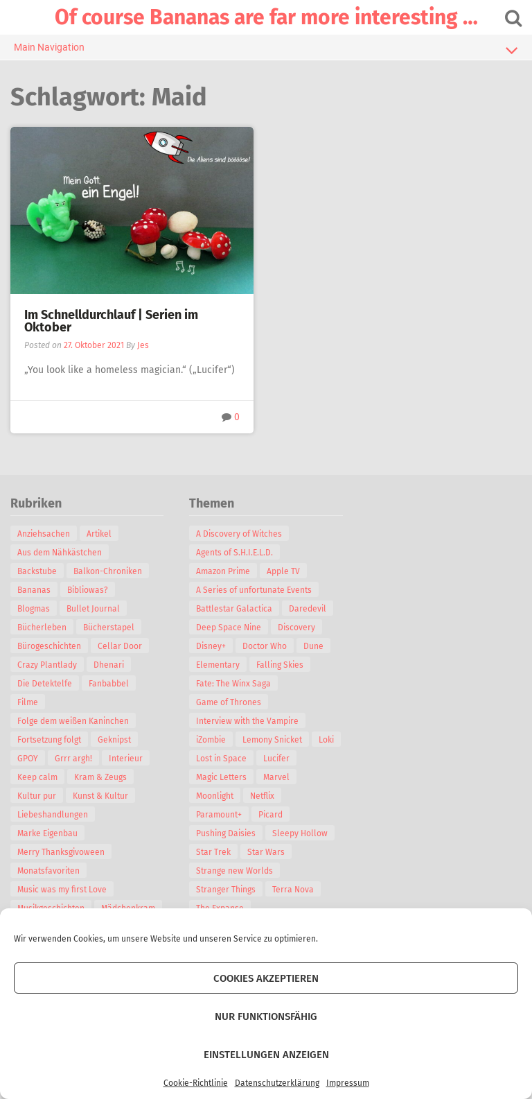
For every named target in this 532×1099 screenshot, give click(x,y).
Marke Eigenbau (47, 833)
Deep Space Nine (228, 627)
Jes (143, 345)
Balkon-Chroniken (107, 571)
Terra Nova (293, 889)
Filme (27, 702)
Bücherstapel (108, 627)
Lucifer (276, 758)
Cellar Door (120, 646)
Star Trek (213, 852)
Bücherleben (41, 627)
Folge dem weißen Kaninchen (73, 721)
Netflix (262, 796)
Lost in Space (221, 758)
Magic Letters (221, 777)
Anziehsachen (43, 534)
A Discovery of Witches (239, 534)
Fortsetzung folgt (49, 740)
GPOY (27, 758)
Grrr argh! (73, 758)
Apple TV (283, 571)
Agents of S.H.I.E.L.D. (234, 552)
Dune (313, 646)
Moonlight (214, 796)
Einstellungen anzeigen (266, 1054)
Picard (270, 815)
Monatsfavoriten (48, 871)
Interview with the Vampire (247, 721)
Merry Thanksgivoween (61, 852)
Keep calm (37, 777)
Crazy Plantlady (47, 665)
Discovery (296, 627)
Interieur (126, 758)
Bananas (34, 590)
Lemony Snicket (272, 740)
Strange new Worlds (234, 871)
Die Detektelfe (44, 684)
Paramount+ (219, 815)
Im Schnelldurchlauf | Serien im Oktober (111, 321)
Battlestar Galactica (234, 609)
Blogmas (33, 609)
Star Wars (266, 852)
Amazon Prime (223, 571)
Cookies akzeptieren (266, 978)
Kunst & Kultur (100, 796)
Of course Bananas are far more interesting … (266, 17)
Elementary (218, 665)
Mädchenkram (128, 908)
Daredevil (307, 609)
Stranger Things (226, 889)
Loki (326, 740)
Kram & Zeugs (100, 777)
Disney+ (211, 646)
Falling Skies (279, 665)
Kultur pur (36, 796)
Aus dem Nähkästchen (59, 552)
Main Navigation (266, 50)
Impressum (347, 1083)
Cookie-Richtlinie (195, 1083)
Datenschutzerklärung (277, 1083)
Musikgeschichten (51, 908)
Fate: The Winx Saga (233, 684)
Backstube (37, 571)
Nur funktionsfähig (266, 1016)
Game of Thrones (228, 702)
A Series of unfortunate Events (254, 590)
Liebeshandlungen (52, 815)
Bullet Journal (93, 609)
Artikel (99, 534)
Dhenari (109, 665)
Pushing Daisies (226, 833)
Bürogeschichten (49, 646)
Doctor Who (264, 646)
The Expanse (220, 908)
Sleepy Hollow (300, 833)
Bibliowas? (87, 590)
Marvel (276, 777)
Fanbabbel (109, 684)
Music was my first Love (62, 889)
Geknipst (114, 740)
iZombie (211, 740)
